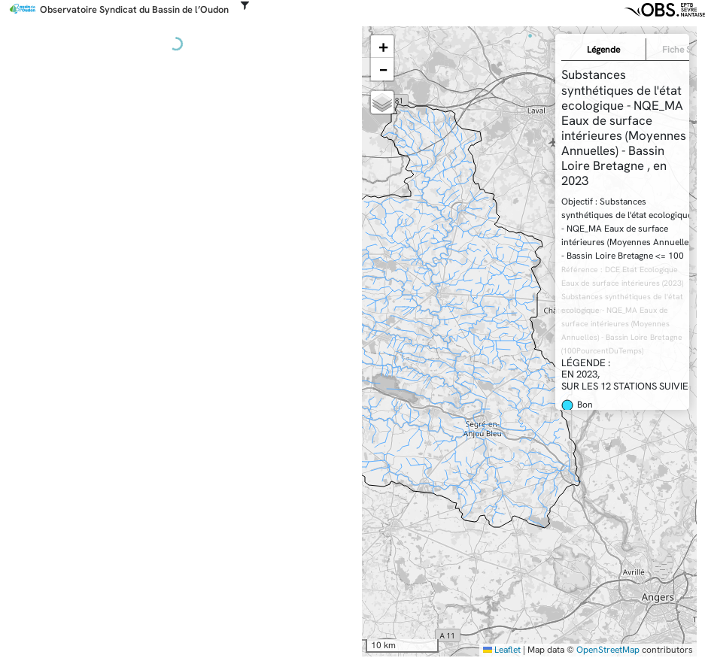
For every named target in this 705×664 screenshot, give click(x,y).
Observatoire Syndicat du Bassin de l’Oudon (134, 9)
